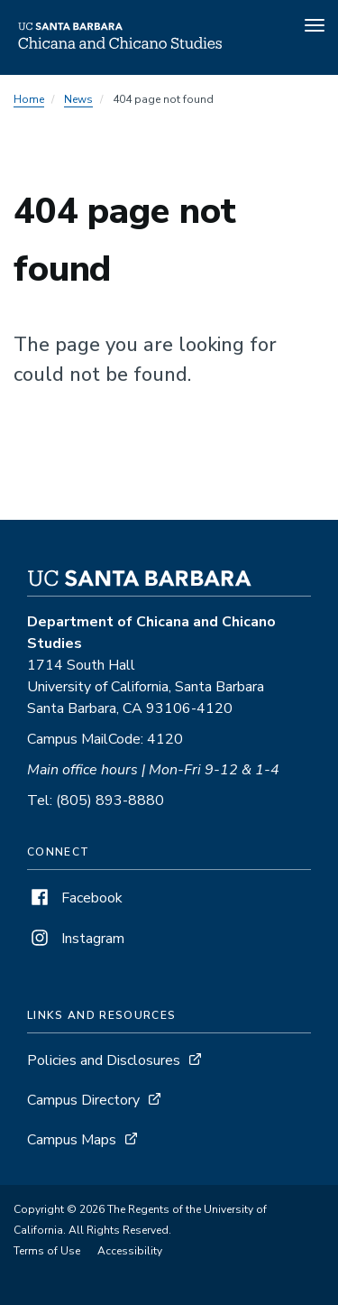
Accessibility (129, 1251)
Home (29, 99)
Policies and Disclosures (103, 1060)
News (78, 99)
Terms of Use (47, 1251)
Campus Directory (83, 1100)
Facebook (75, 898)
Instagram (75, 939)
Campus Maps (71, 1140)
